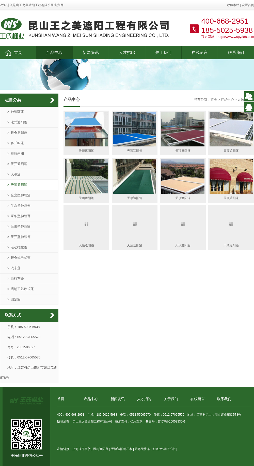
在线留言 (200, 52)
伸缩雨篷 (15, 112)
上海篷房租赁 (81, 449)
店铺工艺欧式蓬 (20, 289)
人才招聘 (127, 52)
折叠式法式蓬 (18, 258)
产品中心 (54, 52)
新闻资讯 (91, 52)
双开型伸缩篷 (18, 237)
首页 (13, 53)
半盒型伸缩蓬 (18, 205)
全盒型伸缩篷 (18, 195)
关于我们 (163, 52)
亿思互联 (136, 421)
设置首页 (248, 5)
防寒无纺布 (142, 449)
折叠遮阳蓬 (17, 132)
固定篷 (14, 299)
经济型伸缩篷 (18, 226)
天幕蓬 (14, 174)
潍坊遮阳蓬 (100, 449)
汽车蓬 (14, 268)
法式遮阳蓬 (17, 122)
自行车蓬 (15, 278)
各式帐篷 (15, 143)
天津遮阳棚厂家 (121, 449)
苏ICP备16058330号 (171, 421)
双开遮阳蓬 (17, 164)
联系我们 (236, 52)
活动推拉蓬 (17, 247)
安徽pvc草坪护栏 (164, 449)
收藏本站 (233, 5)
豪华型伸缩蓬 (18, 216)
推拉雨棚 (15, 153)
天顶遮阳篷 (17, 185)
